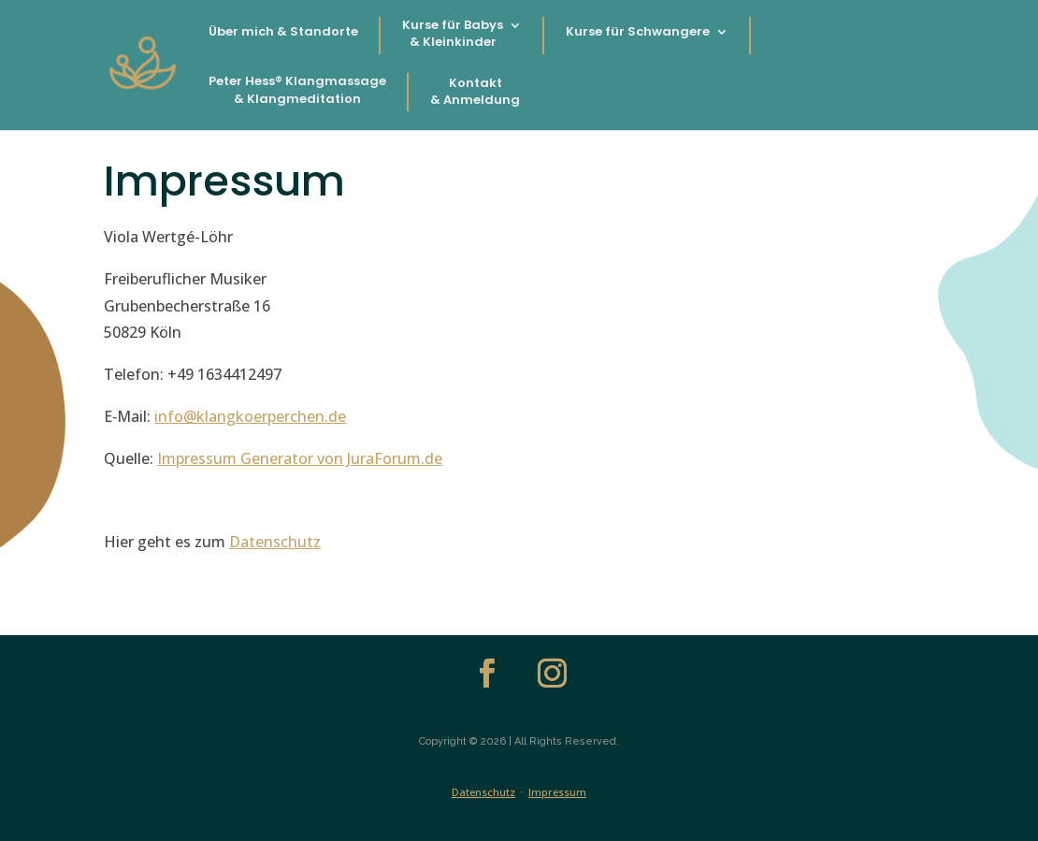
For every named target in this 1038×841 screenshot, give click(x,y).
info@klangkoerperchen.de (250, 416)
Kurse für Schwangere (638, 31)
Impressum (557, 792)
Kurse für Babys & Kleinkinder (452, 34)
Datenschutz (483, 792)
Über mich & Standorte (283, 31)
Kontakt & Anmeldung (475, 92)
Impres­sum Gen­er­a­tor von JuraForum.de (299, 458)
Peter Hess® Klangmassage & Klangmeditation (297, 90)
